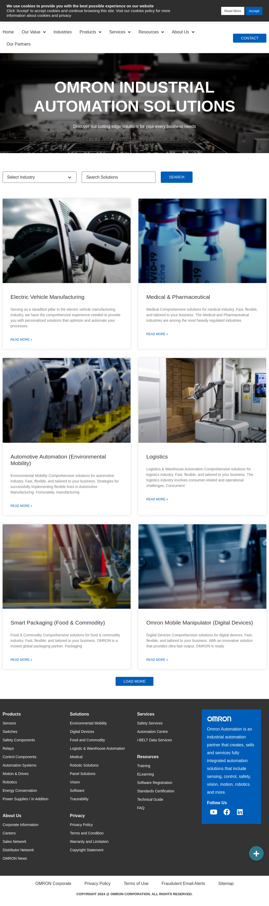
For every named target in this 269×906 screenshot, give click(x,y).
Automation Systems (19, 765)
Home (8, 32)
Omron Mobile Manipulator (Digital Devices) (199, 623)
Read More (232, 11)
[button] (134, 681)
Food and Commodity (87, 740)
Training (143, 766)
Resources (151, 32)
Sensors (9, 723)
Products (90, 32)
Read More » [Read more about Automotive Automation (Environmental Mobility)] (21, 506)
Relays (8, 748)
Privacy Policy (81, 825)
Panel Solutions (82, 774)
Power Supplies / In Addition (25, 799)
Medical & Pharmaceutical (178, 297)
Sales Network (14, 841)
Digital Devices (82, 731)
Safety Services (150, 723)
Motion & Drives (16, 774)
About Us (183, 32)
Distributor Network (18, 850)
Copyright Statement (87, 850)
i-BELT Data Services (154, 740)
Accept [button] (254, 11)
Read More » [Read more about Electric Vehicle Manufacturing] (21, 339)
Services (120, 32)
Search (176, 177)
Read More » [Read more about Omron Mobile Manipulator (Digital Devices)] (157, 660)
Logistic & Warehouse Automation (97, 748)
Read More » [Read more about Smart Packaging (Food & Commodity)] (21, 660)
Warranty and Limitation (89, 841)
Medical (76, 757)
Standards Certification (155, 791)
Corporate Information (20, 825)
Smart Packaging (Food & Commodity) (58, 623)
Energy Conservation (20, 790)
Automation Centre (152, 731)
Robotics (10, 782)
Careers (9, 833)
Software (77, 790)
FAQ (140, 808)
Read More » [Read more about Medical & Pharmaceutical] (157, 334)
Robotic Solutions (84, 765)
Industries (63, 32)
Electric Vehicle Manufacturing (47, 297)
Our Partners (19, 44)
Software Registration (154, 783)
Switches (10, 731)
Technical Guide (150, 799)
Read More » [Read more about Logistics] (157, 499)
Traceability (79, 799)
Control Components (19, 757)
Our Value (34, 32)
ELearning (145, 774)
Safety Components (19, 740)
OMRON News (15, 858)
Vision (75, 782)
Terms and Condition (87, 833)
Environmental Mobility (88, 723)
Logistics (157, 457)
